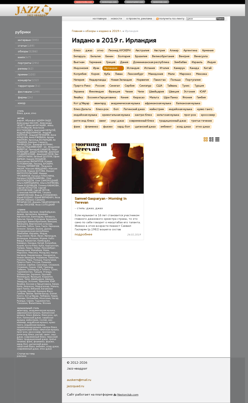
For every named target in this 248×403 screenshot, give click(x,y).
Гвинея (29, 293)
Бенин (29, 219)
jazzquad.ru (75, 386)
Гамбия (21, 293)
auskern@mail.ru (79, 380)
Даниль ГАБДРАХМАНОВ (45, 202)
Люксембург (48, 248)
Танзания (22, 303)
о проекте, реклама (139, 18)
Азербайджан (47, 212)
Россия (36, 262)
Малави (21, 298)
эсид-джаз (52, 346)
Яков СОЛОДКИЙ (45, 204)
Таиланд (48, 267)
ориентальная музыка (29, 327)
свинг (47, 334)
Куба (41, 245)
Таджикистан (42, 301)
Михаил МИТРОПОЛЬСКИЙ (35, 172)
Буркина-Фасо (45, 291)
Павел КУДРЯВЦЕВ (27, 185)
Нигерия (21, 255)
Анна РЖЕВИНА (37, 137)
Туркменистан (25, 272)
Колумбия (50, 243)
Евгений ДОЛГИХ (43, 156)
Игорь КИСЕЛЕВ (25, 204)
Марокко (22, 252)
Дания (47, 229)
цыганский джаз (38, 344)
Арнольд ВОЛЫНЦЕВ (40, 140)
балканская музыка (188, 103)
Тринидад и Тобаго (38, 269)
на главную (100, 18)
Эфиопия (44, 281)
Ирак (33, 236)
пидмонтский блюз (27, 329)
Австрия (33, 212)
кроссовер (35, 332)
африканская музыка (28, 313)
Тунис (54, 269)
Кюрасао (29, 286)
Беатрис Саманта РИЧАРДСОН (32, 143)
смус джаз (117, 120)
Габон (30, 226)
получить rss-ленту (170, 18)
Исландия (22, 238)
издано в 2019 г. (110, 31)
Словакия (53, 265)
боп (19, 317)
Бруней (31, 291)
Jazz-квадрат (37, 15)
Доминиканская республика (33, 231)
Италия (43, 238)
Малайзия (36, 250)
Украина (35, 274)
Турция (38, 272)
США (39, 267)
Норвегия (41, 257)
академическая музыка (42, 310)
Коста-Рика (31, 245)
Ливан (29, 248)
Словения (22, 267)
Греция (31, 229)
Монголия (45, 298)
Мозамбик (32, 298)
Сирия (30, 301)
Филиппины (35, 303)
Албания (35, 288)
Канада (32, 243)
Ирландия (50, 236)
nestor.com (84, 2)
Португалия (49, 260)
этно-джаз (46, 349)
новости (116, 18)
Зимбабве (22, 233)
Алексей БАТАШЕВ (36, 125)
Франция (36, 277)
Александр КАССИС (28, 123)
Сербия (31, 265)
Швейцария (37, 279)
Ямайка (21, 284)
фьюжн (50, 341)
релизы (25, 68)
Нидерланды (34, 255)
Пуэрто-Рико (24, 262)
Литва (37, 248)
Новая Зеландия (26, 257)
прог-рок (22, 332)
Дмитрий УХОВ (45, 154)
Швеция (49, 279)
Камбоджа (43, 240)
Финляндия (23, 277)
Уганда (47, 272)
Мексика (33, 252)
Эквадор (22, 281)
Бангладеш (37, 216)
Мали (46, 250)
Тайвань (21, 269)
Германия (54, 226)
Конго (20, 296)
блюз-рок (47, 315)
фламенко (39, 341)
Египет (53, 293)
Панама (21, 260)
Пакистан (53, 257)
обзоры (27, 51)
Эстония (32, 281)
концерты (28, 80)
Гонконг (21, 229)
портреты (28, 63)
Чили (27, 279)
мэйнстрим (32, 320)
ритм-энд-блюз (25, 334)
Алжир (20, 214)
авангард (22, 310)
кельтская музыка (49, 329)
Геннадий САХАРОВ (39, 149)
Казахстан (30, 240)
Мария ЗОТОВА (36, 171)
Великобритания (37, 221)
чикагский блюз (26, 346)
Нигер (55, 298)
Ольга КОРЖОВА (49, 183)
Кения (55, 284)
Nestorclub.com (127, 394)
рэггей (39, 334)
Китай (40, 243)
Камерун (21, 243)
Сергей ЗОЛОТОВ (27, 188)
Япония (47, 303)
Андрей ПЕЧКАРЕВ (39, 135)
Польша (37, 260)
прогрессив (48, 332)
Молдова (44, 252)
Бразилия (51, 219)
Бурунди (22, 221)
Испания (33, 238)
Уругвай (46, 274)
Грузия (39, 229)
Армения (43, 214)
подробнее (83, 234)
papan (20, 120)
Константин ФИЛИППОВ (30, 161)
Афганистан (23, 216)
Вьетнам (21, 226)
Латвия (21, 248)
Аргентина (31, 214)
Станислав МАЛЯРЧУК (29, 192)
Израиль (34, 233)
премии (26, 74)
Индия (43, 233)
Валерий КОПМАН (43, 144)
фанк (29, 341)
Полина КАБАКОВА (48, 185)
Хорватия (47, 277)
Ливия (54, 296)
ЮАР (52, 281)
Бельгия (21, 219)
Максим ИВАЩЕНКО (36, 168)
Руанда (21, 301)
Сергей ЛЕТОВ (41, 190)
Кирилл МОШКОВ (36, 159)
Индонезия (23, 236)
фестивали (29, 91)
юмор (21, 103)
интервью (28, 40)
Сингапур (41, 265)
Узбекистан (23, 274)
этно (33, 113)
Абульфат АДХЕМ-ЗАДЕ (38, 120)
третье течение (201, 120)
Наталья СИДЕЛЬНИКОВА (31, 178)
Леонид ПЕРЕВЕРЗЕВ (28, 166)
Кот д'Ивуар (32, 296)
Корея (20, 245)
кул (55, 315)
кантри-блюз (49, 327)
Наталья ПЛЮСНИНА (42, 176)
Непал (54, 252)
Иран (40, 236)
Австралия (22, 212)
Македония (23, 250)
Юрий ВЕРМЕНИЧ (44, 197)
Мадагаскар (42, 286)
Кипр (20, 286)
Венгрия (52, 221)
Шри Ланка (23, 288)
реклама (21, 356)
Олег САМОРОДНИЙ (46, 180)
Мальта (54, 286)
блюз (20, 113)
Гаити (44, 226)
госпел (43, 320)
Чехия (20, 279)
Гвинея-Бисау (41, 293)
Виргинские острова (40, 224)
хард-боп (22, 344)
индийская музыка (34, 325)
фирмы (25, 97)
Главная (77, 31)
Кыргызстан (51, 245)
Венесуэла (22, 224)
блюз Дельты (33, 315)
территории (29, 86)
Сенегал (21, 265)
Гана (37, 226)
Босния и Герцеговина (38, 284)
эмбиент (40, 346)
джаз (27, 113)
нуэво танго (204, 109)
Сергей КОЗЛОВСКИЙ (31, 189)
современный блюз (35, 337)
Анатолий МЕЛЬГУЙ (44, 130)
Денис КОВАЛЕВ (38, 152)
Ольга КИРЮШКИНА (28, 183)
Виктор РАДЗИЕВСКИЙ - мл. (32, 147)
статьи (26, 45)
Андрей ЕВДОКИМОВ (29, 132)
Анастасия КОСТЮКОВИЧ (30, 129)
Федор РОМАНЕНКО (46, 195)
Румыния (46, 262)
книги (24, 57)
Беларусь (50, 216)
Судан (32, 267)
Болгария (39, 219)
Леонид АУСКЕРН (43, 164)
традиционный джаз (36, 339)
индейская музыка (37, 322)
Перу (29, 260)
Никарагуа (49, 255)
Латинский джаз (32, 317)
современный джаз (28, 349)
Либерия (45, 296)
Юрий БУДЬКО (25, 197)
